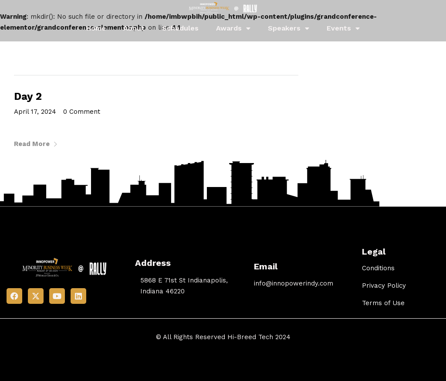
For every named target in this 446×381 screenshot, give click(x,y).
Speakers (288, 28)
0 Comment (81, 112)
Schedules (180, 28)
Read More (36, 144)
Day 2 (28, 96)
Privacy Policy (384, 285)
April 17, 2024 (35, 112)
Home (96, 28)
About (134, 28)
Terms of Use (383, 303)
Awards (233, 28)
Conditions (378, 268)
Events (343, 28)
